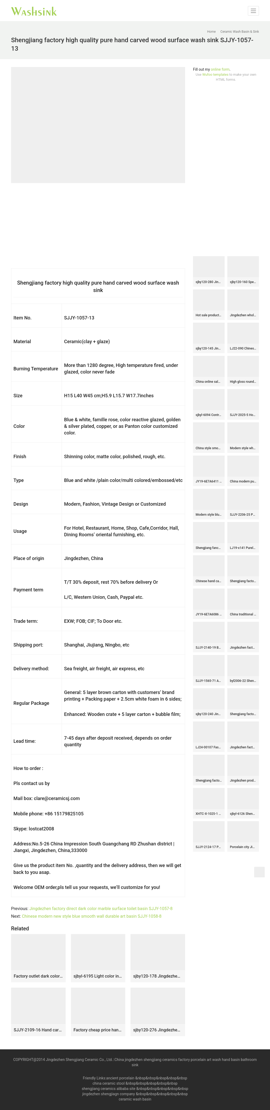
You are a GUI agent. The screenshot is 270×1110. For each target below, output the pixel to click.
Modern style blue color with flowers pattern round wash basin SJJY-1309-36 (209, 514)
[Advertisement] (226, 169)
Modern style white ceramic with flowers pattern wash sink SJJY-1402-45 (243, 448)
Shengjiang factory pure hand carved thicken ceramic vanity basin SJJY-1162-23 (243, 714)
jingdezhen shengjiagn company (108, 1094)
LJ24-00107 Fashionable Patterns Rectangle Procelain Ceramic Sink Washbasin (209, 747)
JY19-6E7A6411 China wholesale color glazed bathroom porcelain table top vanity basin (209, 481)
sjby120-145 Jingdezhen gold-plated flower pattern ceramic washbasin (209, 348)
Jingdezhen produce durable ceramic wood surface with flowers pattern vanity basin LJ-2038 (243, 780)
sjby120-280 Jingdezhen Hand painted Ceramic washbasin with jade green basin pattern (209, 282)
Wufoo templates (215, 74)
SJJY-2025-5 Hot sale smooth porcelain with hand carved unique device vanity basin (243, 415)
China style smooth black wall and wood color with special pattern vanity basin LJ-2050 (209, 448)
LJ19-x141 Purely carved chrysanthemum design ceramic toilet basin (243, 548)
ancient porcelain (120, 1078)
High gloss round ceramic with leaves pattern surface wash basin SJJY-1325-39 (243, 382)
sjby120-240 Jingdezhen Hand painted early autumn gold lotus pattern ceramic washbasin (209, 714)
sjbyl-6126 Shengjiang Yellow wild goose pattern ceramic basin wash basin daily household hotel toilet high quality (243, 814)
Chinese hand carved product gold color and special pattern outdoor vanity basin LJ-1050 (209, 581)
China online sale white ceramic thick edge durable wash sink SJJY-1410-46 (209, 382)
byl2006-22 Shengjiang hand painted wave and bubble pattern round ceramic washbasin (243, 681)
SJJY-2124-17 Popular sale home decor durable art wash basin (209, 847)
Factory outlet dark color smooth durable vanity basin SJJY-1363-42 (38, 976)
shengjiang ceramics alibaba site (108, 1089)
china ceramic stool (109, 1083)
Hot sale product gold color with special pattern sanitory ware (209, 315)
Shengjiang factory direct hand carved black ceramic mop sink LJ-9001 (209, 780)
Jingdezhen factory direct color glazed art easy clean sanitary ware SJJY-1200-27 (243, 747)
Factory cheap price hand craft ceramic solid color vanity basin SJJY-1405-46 (98, 1029)
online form (220, 69)
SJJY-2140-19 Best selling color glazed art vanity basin (209, 647)
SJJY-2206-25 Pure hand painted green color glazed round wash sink (243, 514)
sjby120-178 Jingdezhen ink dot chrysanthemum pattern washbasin (157, 976)
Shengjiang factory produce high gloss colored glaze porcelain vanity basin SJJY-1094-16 (243, 581)
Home (211, 32)
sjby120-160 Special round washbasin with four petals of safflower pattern (243, 282)
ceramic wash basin (135, 1099)
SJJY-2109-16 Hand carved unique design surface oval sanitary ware (38, 1029)
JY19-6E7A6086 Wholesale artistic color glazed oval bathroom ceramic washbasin (209, 614)
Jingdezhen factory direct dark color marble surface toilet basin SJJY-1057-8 (100, 908)
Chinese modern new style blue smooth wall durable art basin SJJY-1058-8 (91, 916)
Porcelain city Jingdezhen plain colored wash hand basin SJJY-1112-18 (243, 847)
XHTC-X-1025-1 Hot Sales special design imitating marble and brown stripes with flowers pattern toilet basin (209, 814)
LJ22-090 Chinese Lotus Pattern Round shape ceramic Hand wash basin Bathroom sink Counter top (243, 348)
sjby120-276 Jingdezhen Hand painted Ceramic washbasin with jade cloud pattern (157, 1029)
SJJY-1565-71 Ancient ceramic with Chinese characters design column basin (209, 681)
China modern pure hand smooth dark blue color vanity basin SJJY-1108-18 (243, 481)
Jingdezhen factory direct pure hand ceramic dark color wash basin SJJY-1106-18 (243, 647)
